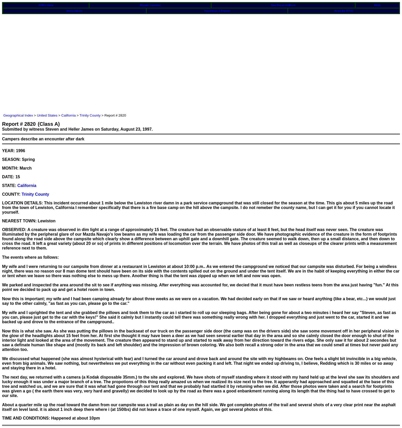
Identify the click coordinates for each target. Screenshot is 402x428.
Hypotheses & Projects (217, 10)
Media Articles (74, 10)
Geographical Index (18, 115)
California (68, 115)
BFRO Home (45, 5)
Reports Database (150, 5)
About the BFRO (343, 10)
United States (47, 115)
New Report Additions (283, 5)
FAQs (377, 5)
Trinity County (89, 115)
